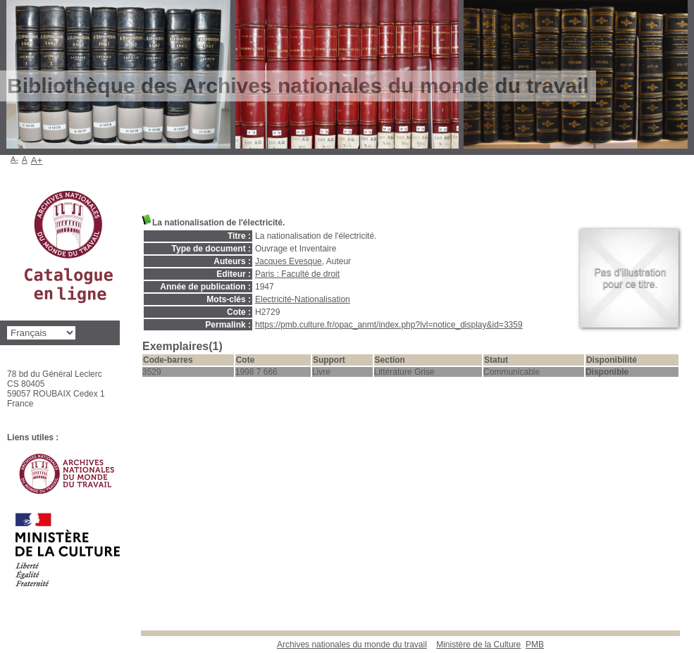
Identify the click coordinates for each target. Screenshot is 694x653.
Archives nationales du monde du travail (352, 644)
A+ (37, 160)
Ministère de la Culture (478, 644)
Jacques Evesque (288, 261)
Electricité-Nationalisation (302, 299)
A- (14, 159)
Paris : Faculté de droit (297, 274)
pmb (535, 644)
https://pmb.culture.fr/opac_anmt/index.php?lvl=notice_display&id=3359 (389, 325)
